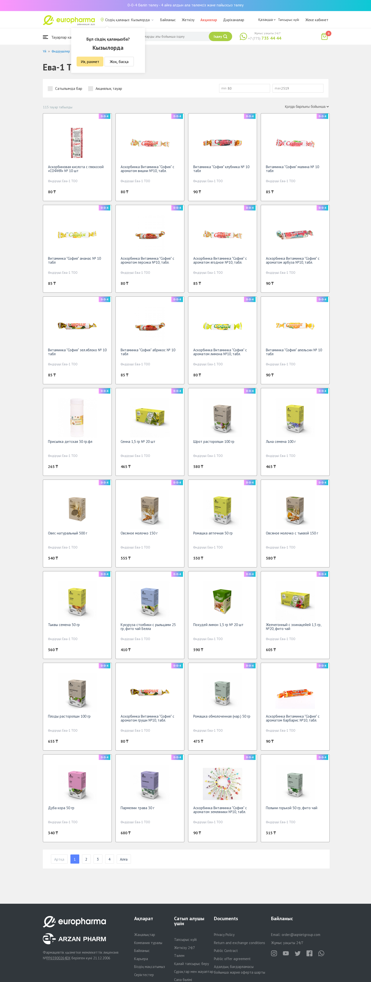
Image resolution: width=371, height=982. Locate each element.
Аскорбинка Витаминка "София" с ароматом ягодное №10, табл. (220, 260)
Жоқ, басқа (119, 61)
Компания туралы (148, 942)
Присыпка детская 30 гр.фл (70, 441)
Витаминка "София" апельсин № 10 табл (294, 352)
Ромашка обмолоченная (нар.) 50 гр (221, 716)
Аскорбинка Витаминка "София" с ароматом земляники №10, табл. (220, 809)
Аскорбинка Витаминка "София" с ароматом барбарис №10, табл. (293, 718)
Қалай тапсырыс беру (191, 963)
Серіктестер (144, 974)
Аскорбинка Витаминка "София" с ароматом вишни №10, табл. (147, 168)
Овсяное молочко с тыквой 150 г (292, 533)
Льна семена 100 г (281, 441)
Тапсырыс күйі (288, 19)
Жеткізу (188, 19)
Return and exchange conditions (239, 942)
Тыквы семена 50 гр (64, 624)
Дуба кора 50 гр (61, 807)
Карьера (141, 958)
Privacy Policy (224, 934)
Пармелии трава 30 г (137, 807)
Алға (124, 859)
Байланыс (168, 19)
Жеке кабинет (316, 19)
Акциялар (208, 19)
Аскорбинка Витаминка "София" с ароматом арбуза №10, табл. (293, 260)
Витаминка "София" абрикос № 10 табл (148, 352)
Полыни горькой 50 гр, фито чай (291, 807)
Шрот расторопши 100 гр (213, 441)
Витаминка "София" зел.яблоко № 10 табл (77, 352)
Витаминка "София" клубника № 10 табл (221, 168)
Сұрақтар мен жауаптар (193, 971)
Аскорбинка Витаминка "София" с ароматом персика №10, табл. (147, 260)
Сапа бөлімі (183, 979)
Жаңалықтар (144, 934)
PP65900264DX (58, 958)
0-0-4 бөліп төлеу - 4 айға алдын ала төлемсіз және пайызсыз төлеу (185, 4)
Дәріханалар (233, 19)
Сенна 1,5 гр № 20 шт (138, 441)
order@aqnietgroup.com (301, 934)
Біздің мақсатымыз (149, 966)
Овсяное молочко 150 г (139, 533)
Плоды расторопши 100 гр (69, 716)
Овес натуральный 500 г (67, 533)
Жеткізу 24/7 (184, 947)
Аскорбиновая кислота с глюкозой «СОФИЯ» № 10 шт (76, 168)
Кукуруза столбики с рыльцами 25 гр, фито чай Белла (148, 626)
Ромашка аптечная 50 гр (213, 533)
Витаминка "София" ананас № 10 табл (74, 260)
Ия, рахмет (90, 61)
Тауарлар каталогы (63, 37)
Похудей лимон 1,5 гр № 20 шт (218, 624)
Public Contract (226, 950)
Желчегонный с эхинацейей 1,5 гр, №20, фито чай (293, 626)
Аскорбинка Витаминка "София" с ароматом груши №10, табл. (147, 718)
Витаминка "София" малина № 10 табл (292, 168)
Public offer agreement (232, 958)
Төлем (179, 955)
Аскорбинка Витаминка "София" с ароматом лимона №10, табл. (220, 352)
